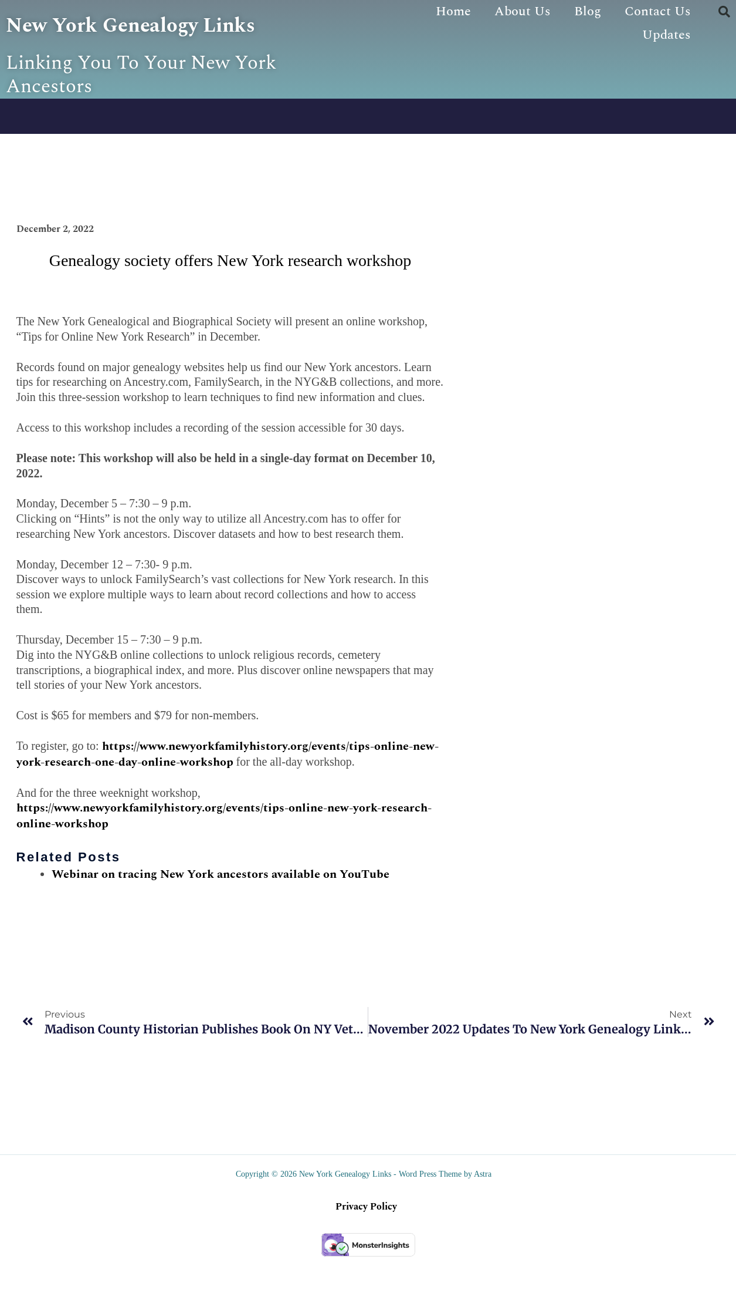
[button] (724, 11)
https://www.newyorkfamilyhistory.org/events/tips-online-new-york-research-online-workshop (224, 860)
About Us (522, 11)
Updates (666, 35)
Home (453, 11)
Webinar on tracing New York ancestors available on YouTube (220, 918)
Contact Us (658, 11)
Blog (587, 11)
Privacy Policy (366, 1251)
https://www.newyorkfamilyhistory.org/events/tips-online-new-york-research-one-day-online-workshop (227, 798)
